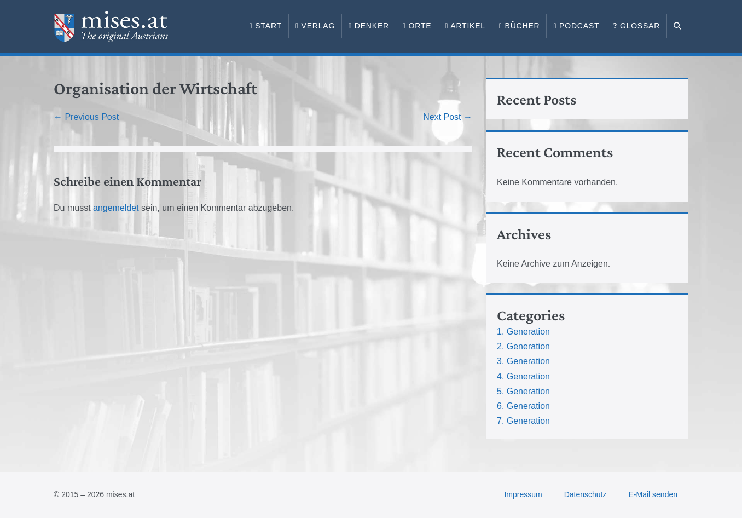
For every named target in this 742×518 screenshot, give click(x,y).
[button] (677, 26)
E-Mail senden (653, 494)
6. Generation (523, 406)
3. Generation (523, 361)
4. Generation (523, 376)
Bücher (519, 25)
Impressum (523, 494)
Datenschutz (585, 494)
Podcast (576, 25)
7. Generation (523, 420)
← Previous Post (86, 117)
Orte (417, 25)
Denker (369, 25)
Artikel (465, 25)
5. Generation (523, 391)
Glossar (636, 25)
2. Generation (523, 346)
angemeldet (116, 207)
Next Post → (447, 117)
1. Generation (523, 331)
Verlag (315, 25)
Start (266, 25)
